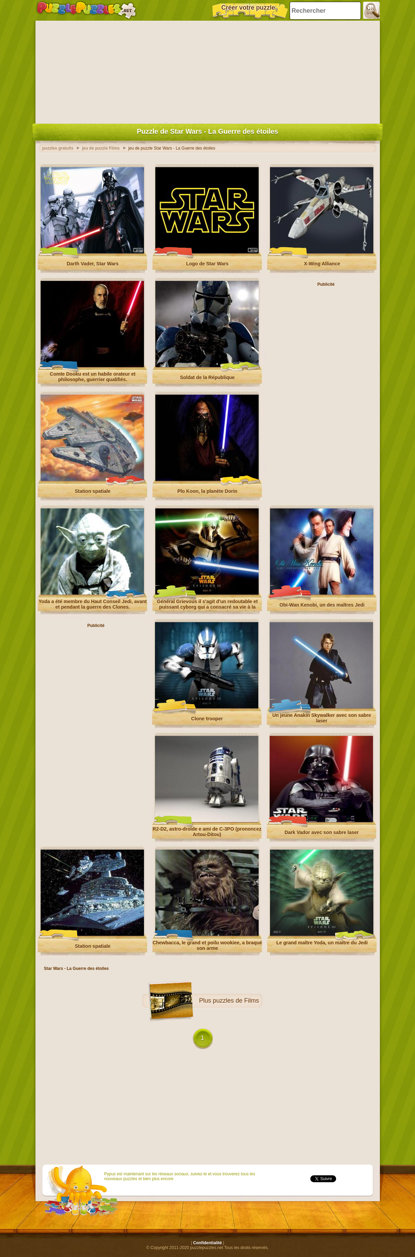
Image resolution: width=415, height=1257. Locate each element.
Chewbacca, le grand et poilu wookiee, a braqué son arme (207, 945)
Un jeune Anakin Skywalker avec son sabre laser (321, 717)
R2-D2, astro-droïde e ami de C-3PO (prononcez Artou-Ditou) (207, 831)
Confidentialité (207, 1242)
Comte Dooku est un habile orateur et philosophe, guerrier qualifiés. (93, 376)
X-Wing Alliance (322, 263)
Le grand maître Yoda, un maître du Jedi (322, 942)
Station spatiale (92, 491)
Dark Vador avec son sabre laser (321, 832)
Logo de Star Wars (207, 263)
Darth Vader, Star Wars (92, 263)
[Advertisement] (207, 70)
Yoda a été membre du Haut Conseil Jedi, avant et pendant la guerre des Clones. (93, 604)
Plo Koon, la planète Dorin (207, 491)
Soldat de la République (207, 377)
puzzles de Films (236, 1000)
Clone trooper (207, 718)
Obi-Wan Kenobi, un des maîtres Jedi (322, 605)
